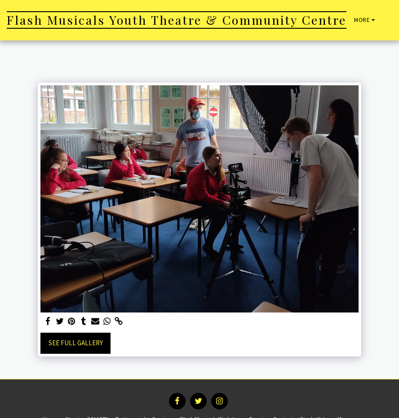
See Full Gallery (76, 343)
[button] (392, 20)
